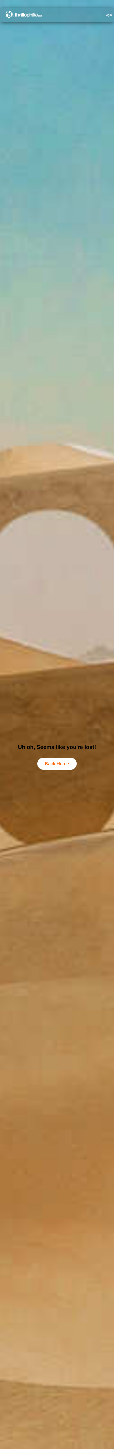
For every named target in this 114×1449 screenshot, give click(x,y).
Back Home (57, 763)
